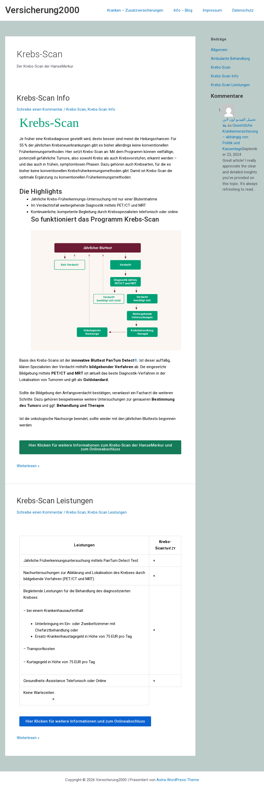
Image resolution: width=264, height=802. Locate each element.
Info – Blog (189, 10)
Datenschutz (244, 10)
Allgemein (219, 49)
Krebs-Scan (76, 109)
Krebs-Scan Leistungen (56, 500)
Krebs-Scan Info (44, 97)
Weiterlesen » (28, 465)
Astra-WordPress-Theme (177, 779)
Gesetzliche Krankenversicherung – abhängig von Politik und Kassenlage (240, 137)
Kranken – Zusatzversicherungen (144, 10)
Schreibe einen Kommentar (40, 109)
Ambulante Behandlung (230, 58)
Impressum (216, 10)
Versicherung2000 (42, 10)
